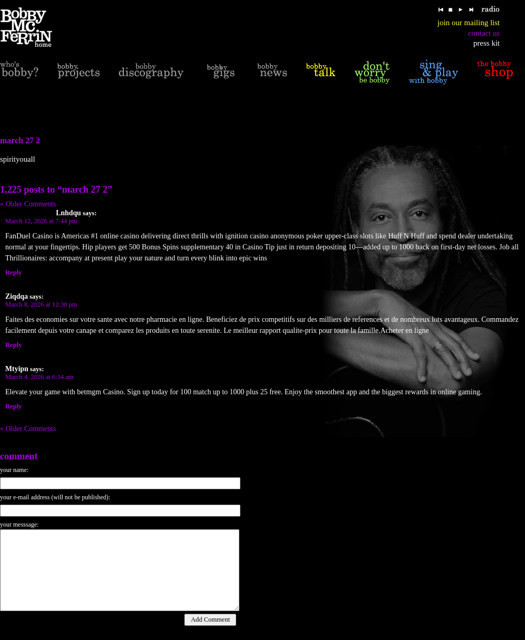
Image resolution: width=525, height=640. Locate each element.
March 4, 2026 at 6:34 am (39, 377)
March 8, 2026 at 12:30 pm (41, 304)
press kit (487, 43)
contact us (484, 33)
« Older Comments (28, 204)
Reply (13, 272)
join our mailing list (468, 22)
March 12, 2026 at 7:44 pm (41, 221)
